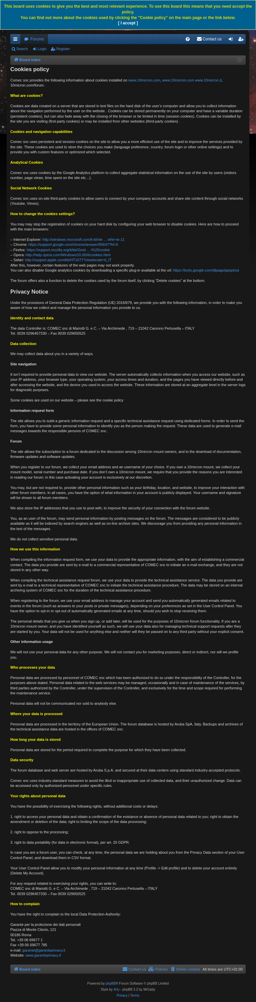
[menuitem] (188, 39)
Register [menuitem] (242, 40)
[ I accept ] (128, 23)
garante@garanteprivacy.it (43, 950)
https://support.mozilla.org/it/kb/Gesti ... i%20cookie (68, 250)
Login (42, 49)
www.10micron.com (144, 80)
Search (22, 49)
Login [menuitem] (232, 40)
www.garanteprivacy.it (43, 955)
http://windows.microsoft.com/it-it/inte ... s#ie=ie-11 (84, 239)
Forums (37, 39)
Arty (117, 989)
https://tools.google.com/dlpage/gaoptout (206, 270)
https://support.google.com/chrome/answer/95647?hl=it (73, 244)
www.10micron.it (208, 80)
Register (63, 49)
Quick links (16, 40)
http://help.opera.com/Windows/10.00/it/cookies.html (68, 255)
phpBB (111, 983)
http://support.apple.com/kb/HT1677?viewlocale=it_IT (68, 260)
